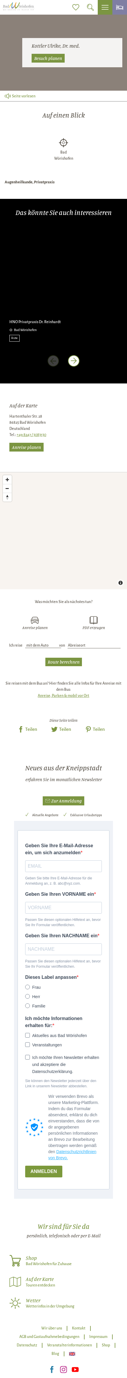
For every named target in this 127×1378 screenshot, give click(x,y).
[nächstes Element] (73, 360)
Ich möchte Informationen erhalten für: (54, 1022)
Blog (55, 1354)
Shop (106, 1345)
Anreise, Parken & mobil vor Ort (63, 696)
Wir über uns (51, 1328)
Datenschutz (27, 1345)
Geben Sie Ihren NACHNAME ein (61, 935)
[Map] (63, 530)
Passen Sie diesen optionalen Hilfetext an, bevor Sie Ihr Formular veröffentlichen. (63, 922)
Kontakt (78, 1328)
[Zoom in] (7, 479)
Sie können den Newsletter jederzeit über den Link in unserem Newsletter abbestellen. (60, 1083)
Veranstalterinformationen (69, 1345)
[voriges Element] (53, 360)
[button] (63, 800)
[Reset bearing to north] (7, 497)
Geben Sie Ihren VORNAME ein (59, 894)
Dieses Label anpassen (51, 977)
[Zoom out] (7, 488)
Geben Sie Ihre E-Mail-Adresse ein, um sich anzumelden (59, 849)
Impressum (98, 1337)
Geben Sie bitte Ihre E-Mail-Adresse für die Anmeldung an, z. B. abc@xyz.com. (58, 881)
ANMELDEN (43, 1171)
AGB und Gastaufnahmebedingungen (49, 1337)
